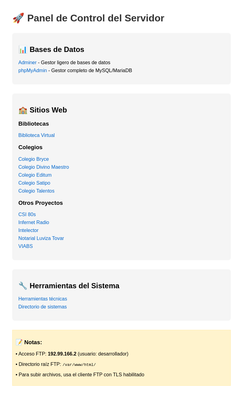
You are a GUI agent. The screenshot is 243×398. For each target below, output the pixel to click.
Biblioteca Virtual (36, 135)
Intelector (28, 230)
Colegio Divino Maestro (43, 167)
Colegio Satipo (34, 183)
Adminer (27, 62)
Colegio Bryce (33, 159)
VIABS (25, 246)
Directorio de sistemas (42, 306)
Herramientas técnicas (42, 298)
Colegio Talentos (36, 190)
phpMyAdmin (32, 70)
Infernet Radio (33, 222)
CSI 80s (27, 214)
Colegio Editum (35, 175)
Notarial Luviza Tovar (41, 238)
